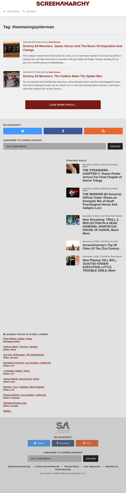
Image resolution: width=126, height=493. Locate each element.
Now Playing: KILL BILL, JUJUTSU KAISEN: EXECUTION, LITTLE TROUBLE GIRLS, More (100, 265)
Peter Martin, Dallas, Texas (17, 338)
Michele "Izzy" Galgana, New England (23, 387)
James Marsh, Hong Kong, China (21, 379)
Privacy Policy (71, 466)
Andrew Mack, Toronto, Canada (20, 346)
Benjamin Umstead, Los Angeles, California (27, 363)
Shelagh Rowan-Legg (15, 403)
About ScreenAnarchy (19, 466)
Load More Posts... (63, 104)
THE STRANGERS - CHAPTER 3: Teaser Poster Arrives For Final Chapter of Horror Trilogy (102, 175)
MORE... (7, 411)
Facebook (63, 443)
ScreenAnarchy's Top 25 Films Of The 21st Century (101, 246)
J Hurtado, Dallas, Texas (16, 371)
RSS (87, 443)
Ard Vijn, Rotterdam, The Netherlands (23, 354)
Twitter (39, 443)
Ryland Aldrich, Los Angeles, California (24, 395)
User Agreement (92, 466)
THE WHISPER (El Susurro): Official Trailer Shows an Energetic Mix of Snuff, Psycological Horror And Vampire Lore (102, 201)
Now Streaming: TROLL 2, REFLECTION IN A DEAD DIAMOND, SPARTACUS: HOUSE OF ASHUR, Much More (101, 226)
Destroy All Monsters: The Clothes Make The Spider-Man (62, 76)
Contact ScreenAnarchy (47, 466)
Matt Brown (54, 42)
